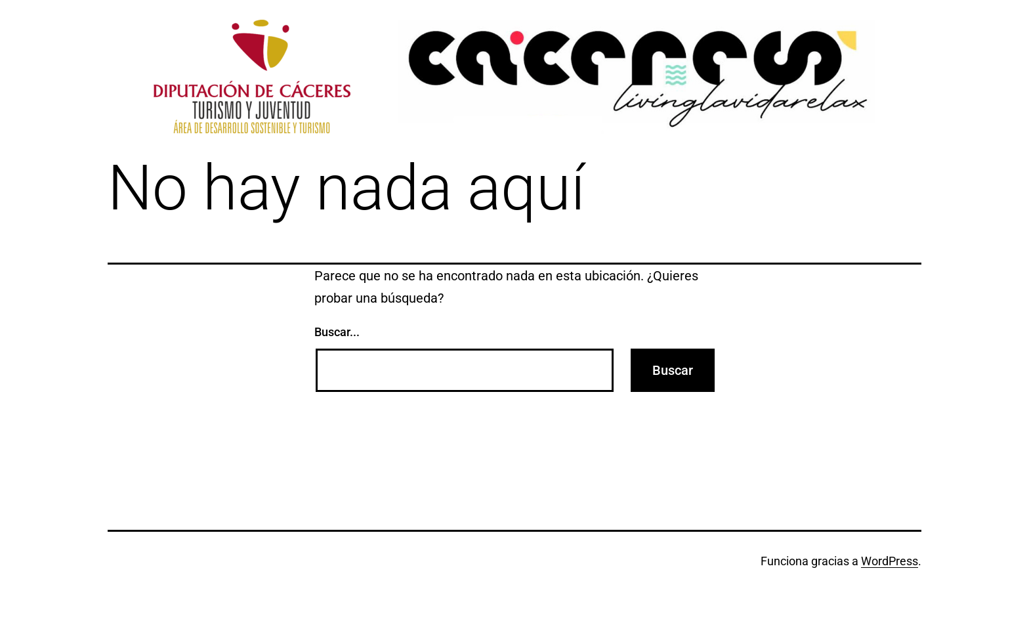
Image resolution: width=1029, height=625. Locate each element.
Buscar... (337, 332)
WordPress (889, 561)
